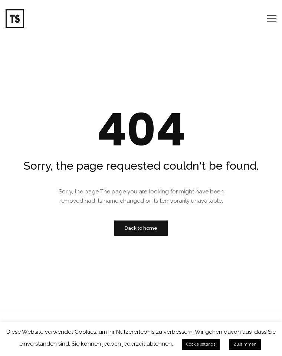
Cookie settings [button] (200, 344)
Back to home (141, 228)
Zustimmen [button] (244, 344)
